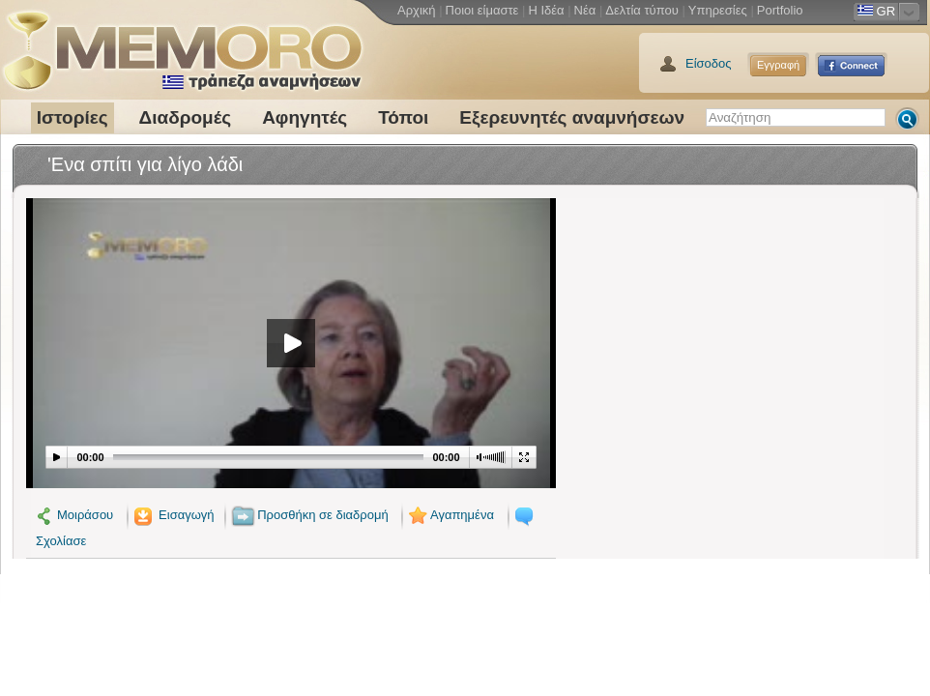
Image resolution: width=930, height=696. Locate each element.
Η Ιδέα (546, 10)
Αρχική (416, 10)
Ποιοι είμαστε (482, 10)
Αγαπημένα (449, 515)
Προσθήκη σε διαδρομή (310, 515)
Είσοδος (708, 63)
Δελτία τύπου (642, 10)
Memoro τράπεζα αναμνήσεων (182, 43)
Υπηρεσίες (717, 10)
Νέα (585, 10)
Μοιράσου (74, 515)
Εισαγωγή (173, 515)
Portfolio (780, 10)
